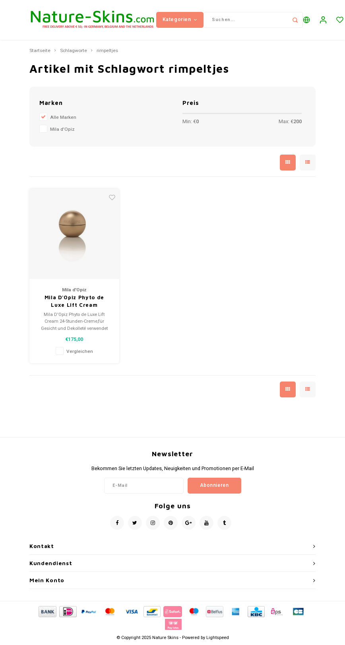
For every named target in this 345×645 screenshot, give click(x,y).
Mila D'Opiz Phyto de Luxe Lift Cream (74, 301)
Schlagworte (73, 51)
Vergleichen (79, 351)
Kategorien (180, 19)
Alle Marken (63, 117)
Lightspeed (217, 637)
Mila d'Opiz (62, 129)
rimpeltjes (107, 51)
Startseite (39, 51)
